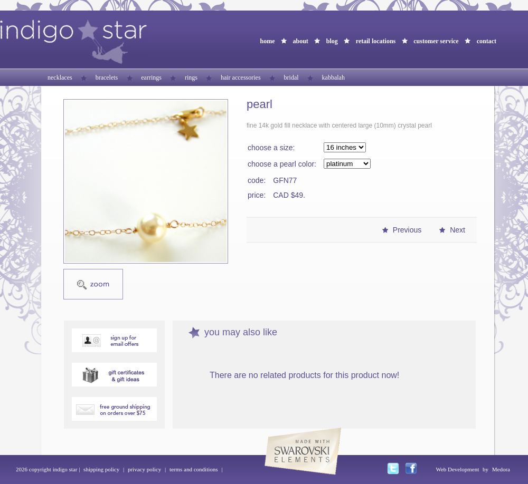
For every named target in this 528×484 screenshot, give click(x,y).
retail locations (375, 41)
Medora (501, 469)
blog (332, 41)
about (300, 41)
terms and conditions (193, 469)
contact (486, 41)
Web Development (457, 469)
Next (457, 230)
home (267, 41)
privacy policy (144, 469)
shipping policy (101, 469)
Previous (407, 230)
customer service (435, 41)
